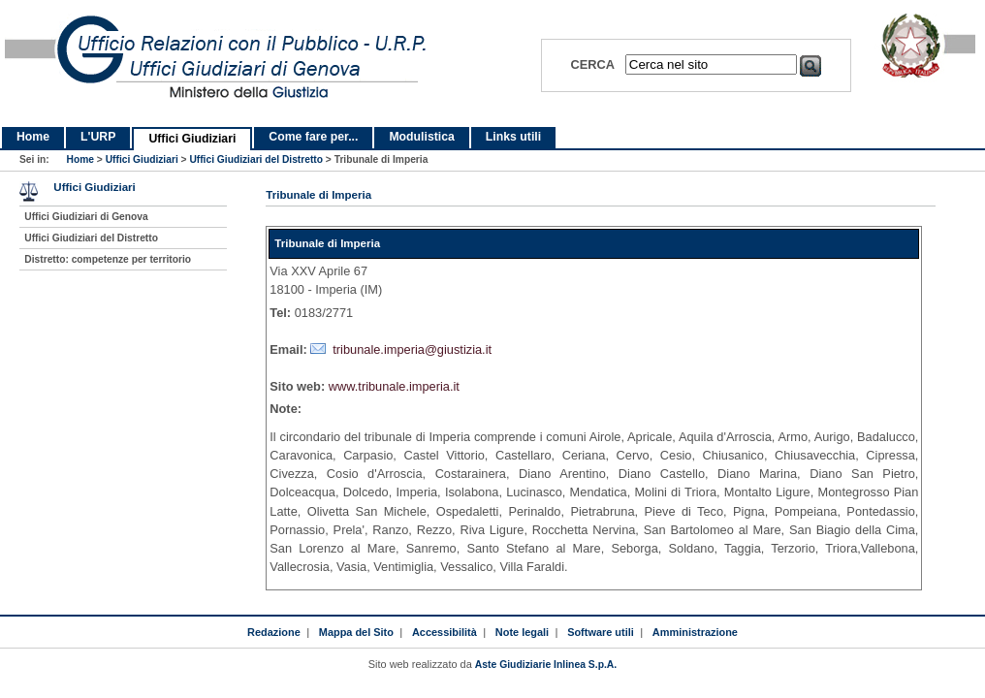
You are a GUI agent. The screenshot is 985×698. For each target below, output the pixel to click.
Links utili (513, 136)
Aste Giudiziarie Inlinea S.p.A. (546, 664)
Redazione (274, 632)
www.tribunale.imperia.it (394, 386)
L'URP (97, 136)
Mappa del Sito (356, 632)
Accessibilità (444, 632)
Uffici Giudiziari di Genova (85, 216)
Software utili (600, 632)
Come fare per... (313, 136)
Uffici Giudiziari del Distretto (256, 159)
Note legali (522, 632)
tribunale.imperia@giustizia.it (412, 349)
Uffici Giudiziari (192, 138)
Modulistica (421, 136)
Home (32, 136)
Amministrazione (695, 632)
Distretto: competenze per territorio (107, 259)
